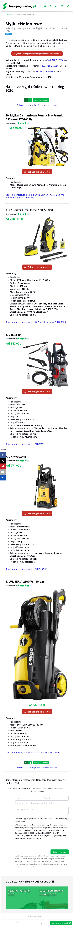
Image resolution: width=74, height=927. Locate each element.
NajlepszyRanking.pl (36, 916)
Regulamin (51, 818)
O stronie (20, 923)
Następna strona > (41, 100)
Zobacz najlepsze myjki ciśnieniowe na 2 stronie (37, 105)
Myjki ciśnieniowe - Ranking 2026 (25, 14)
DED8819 (15, 334)
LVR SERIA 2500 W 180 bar (26, 581)
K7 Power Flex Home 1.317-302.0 (31, 210)
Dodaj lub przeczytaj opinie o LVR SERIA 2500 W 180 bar (32, 752)
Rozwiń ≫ (37, 838)
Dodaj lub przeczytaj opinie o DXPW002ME (26, 569)
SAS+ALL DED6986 (56, 60)
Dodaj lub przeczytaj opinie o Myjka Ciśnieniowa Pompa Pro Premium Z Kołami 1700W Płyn (34, 196)
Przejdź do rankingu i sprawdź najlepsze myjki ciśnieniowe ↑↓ (37, 54)
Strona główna (9, 14)
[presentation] (32, 845)
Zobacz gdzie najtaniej (37, 171)
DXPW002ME (17, 456)
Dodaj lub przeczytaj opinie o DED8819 (24, 444)
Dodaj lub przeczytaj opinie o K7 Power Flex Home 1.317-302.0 (35, 322)
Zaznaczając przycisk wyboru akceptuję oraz (41, 819)
